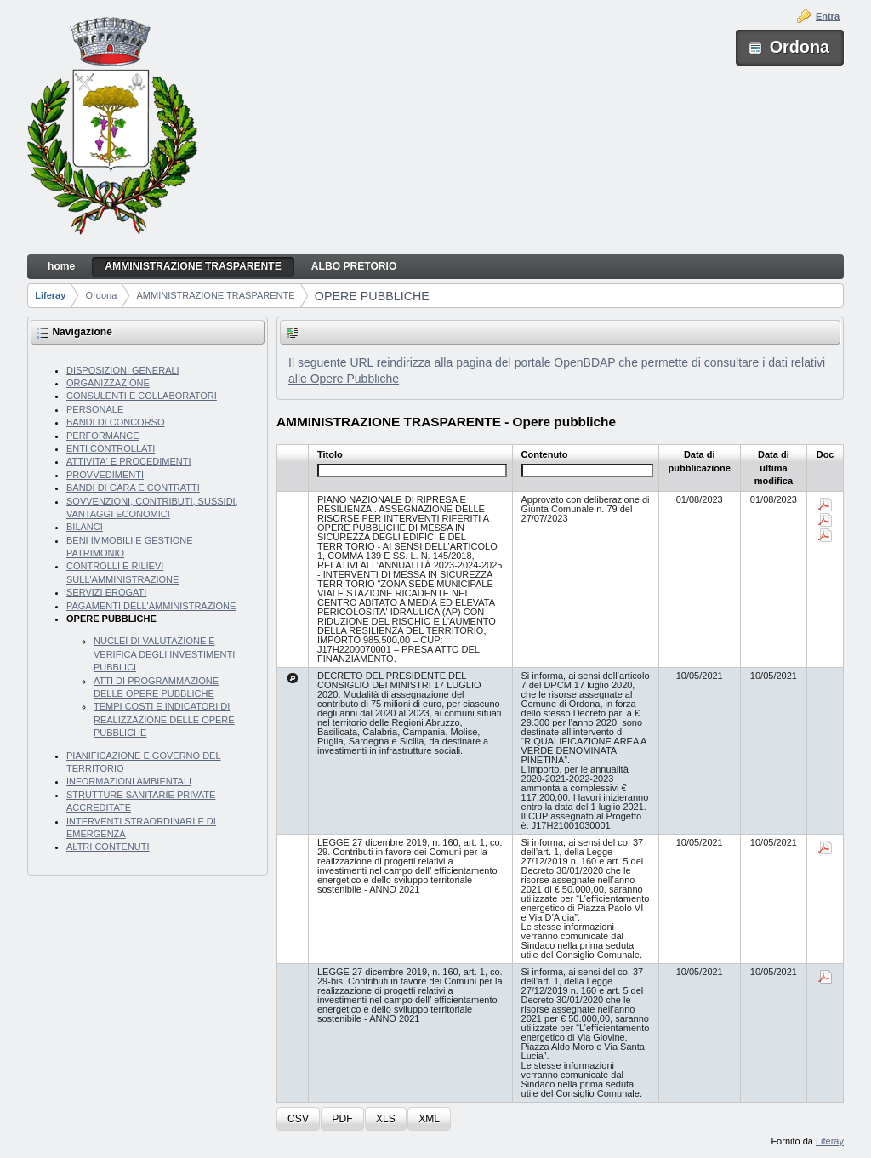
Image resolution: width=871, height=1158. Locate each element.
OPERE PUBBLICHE (372, 296)
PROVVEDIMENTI (105, 475)
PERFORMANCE (102, 436)
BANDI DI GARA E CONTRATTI (133, 487)
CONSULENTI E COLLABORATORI (141, 396)
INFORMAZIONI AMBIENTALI (128, 781)
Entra (828, 16)
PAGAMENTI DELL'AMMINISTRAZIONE (151, 606)
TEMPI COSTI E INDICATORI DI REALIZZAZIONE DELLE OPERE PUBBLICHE (164, 719)
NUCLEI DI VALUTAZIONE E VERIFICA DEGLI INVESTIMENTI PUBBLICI (164, 654)
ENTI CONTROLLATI (110, 448)
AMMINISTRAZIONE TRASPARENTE (216, 295)
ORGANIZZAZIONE (108, 383)
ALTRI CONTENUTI (108, 846)
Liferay (50, 295)
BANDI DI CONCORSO (115, 422)
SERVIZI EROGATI (106, 592)
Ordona (101, 295)
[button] (298, 1119)
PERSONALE (94, 409)
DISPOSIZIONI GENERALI (122, 370)
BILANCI (84, 527)
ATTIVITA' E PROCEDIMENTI (128, 461)
